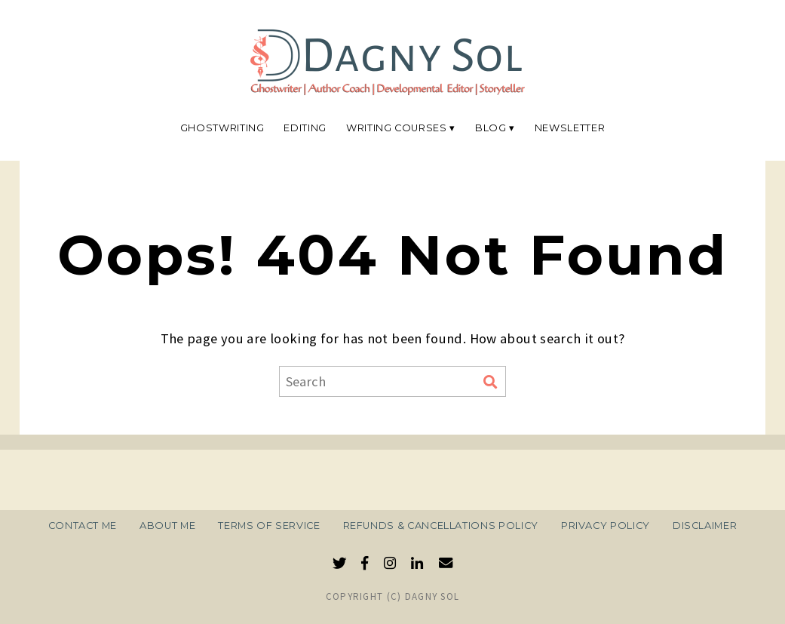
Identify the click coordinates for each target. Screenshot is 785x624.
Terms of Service (269, 525)
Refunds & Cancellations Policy (440, 525)
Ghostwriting (222, 128)
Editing (305, 128)
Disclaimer (705, 525)
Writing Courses (396, 128)
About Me (167, 525)
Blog (491, 128)
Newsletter (570, 128)
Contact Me (82, 525)
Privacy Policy (605, 525)
